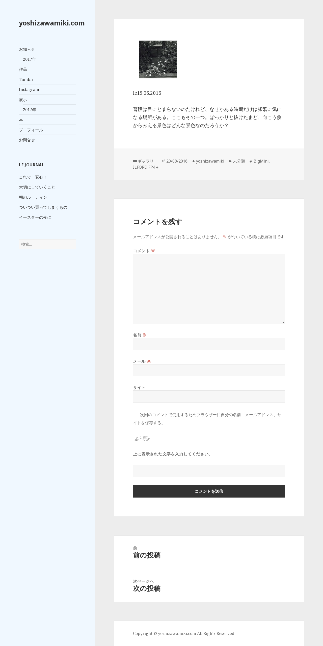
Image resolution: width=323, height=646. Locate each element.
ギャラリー (148, 161)
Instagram (29, 89)
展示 (23, 99)
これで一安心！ (33, 177)
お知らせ (27, 49)
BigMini (261, 161)
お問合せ (27, 140)
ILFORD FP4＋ (146, 167)
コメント (144, 251)
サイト (139, 387)
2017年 (29, 59)
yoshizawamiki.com (52, 22)
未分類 (239, 161)
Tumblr (26, 79)
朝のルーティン (33, 197)
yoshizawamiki (210, 161)
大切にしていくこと (37, 187)
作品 (23, 69)
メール (142, 361)
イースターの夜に (35, 217)
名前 (140, 335)
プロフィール (31, 130)
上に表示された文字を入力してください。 (173, 454)
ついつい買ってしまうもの (43, 207)
